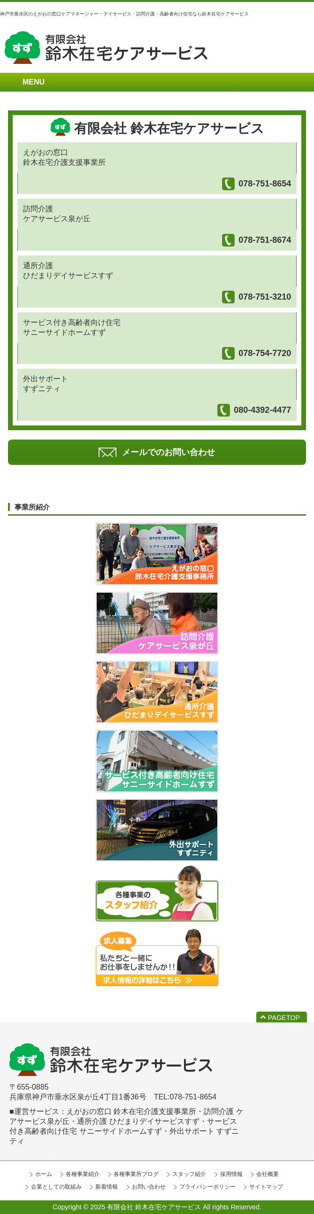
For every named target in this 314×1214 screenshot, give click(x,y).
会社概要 (267, 1174)
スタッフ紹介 (189, 1174)
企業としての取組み (56, 1186)
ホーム (43, 1174)
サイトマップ (266, 1186)
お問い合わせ (149, 1186)
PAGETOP (284, 1017)
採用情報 (231, 1174)
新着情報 (106, 1186)
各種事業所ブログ (136, 1174)
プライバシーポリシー (207, 1186)
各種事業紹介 (83, 1174)
